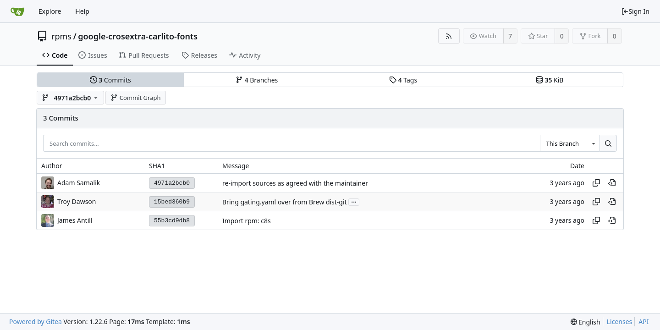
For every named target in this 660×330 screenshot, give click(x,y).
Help (82, 11)
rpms (61, 36)
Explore (49, 11)
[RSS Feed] (449, 36)
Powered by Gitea (35, 321)
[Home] (17, 11)
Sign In (635, 11)
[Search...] (608, 143)
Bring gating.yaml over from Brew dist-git (284, 202)
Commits (110, 80)
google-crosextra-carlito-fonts (138, 36)
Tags (403, 80)
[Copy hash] (596, 183)
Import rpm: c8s (246, 220)
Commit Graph (135, 98)
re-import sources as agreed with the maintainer (295, 183)
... (354, 201)
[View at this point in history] (612, 183)
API (643, 321)
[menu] (585, 322)
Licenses (619, 321)
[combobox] (570, 143)
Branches (257, 80)
